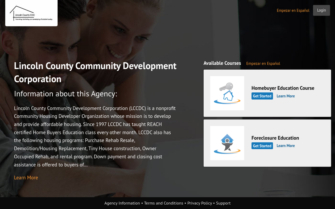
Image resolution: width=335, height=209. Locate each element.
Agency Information (122, 203)
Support (223, 203)
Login (321, 10)
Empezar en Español (293, 10)
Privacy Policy (199, 203)
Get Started (262, 95)
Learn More (26, 177)
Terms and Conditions (163, 203)
